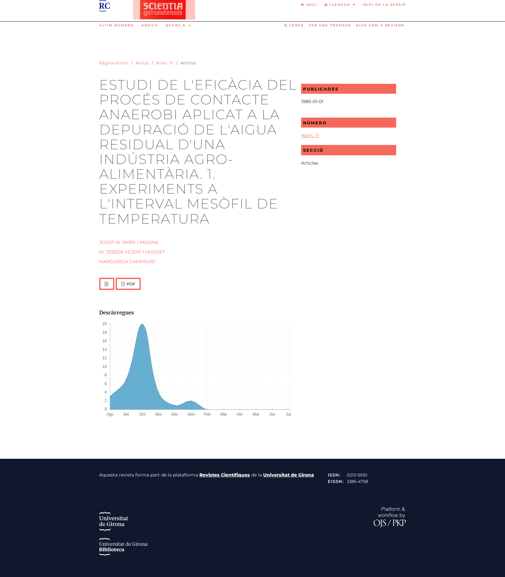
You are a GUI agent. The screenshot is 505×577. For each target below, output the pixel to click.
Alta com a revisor (380, 25)
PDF (130, 284)
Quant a (176, 25)
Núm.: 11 (164, 62)
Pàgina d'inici (113, 62)
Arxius (149, 25)
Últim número (116, 25)
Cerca (294, 25)
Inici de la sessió (384, 5)
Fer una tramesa (330, 25)
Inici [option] (309, 5)
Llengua (338, 5)
